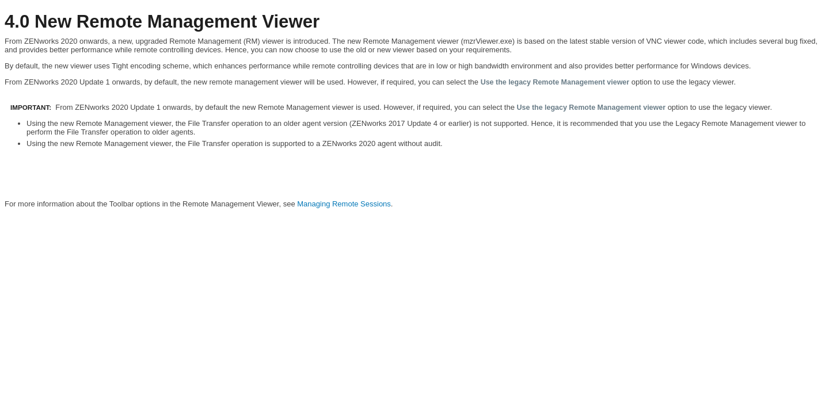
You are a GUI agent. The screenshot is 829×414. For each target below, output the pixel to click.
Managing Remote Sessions (344, 204)
